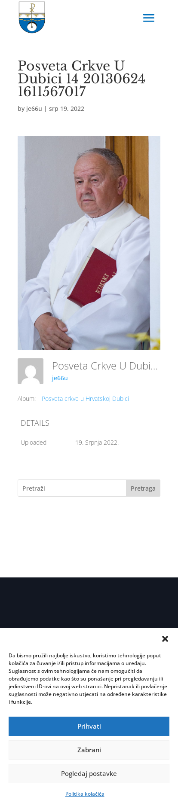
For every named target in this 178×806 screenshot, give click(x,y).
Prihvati (89, 726)
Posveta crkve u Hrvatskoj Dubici (85, 398)
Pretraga (143, 488)
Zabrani (89, 749)
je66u (34, 108)
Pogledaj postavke (89, 773)
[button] (165, 639)
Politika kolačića (84, 793)
